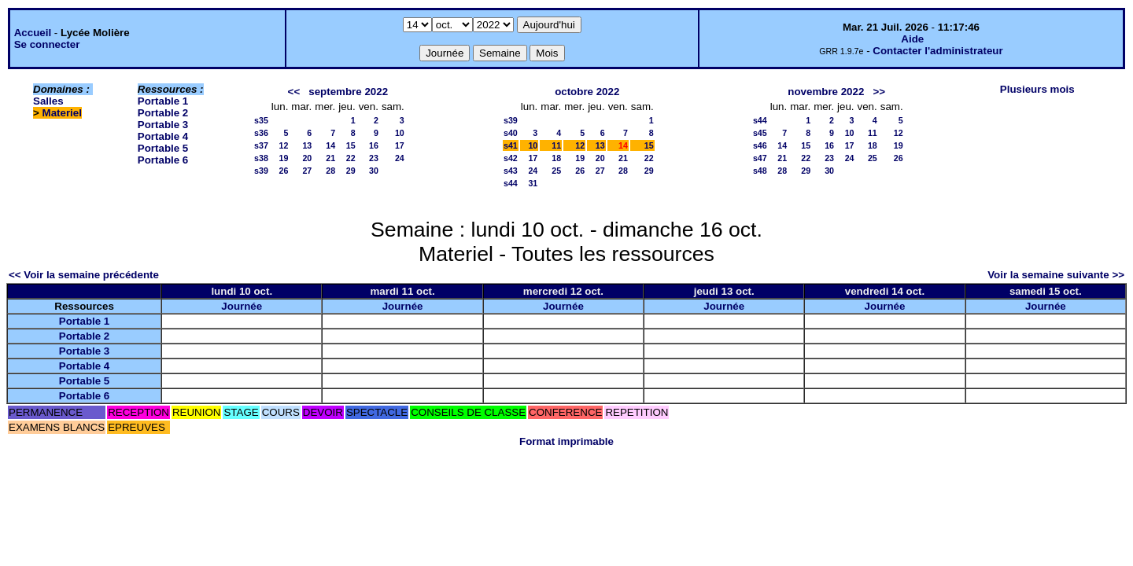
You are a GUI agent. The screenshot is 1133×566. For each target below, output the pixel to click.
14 (330, 145)
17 (399, 145)
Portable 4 (163, 136)
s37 (261, 145)
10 (399, 133)
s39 (261, 170)
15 (351, 145)
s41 (511, 145)
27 (307, 170)
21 (330, 158)
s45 (760, 133)
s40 (511, 133)
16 (373, 145)
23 (373, 158)
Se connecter (47, 44)
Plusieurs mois (1037, 89)
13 (307, 145)
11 (556, 145)
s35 (261, 120)
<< (294, 91)
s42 (511, 158)
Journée (241, 306)
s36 (261, 133)
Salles (48, 101)
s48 (760, 170)
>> (879, 91)
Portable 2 (163, 113)
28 (330, 170)
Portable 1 (163, 101)
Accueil (32, 33)
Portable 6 (163, 160)
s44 (511, 183)
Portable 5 (163, 148)
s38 (261, 158)
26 (284, 170)
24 (399, 158)
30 (373, 170)
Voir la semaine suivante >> (1055, 275)
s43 (511, 170)
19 (284, 158)
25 (556, 170)
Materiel (62, 113)
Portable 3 (163, 124)
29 (351, 170)
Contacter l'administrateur (937, 51)
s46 (760, 145)
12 (284, 145)
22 (351, 158)
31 (532, 183)
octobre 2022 (587, 91)
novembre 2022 (826, 91)
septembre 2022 (348, 91)
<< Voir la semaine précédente (84, 275)
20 (307, 158)
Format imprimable (566, 441)
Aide (912, 39)
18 (556, 158)
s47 (760, 158)
